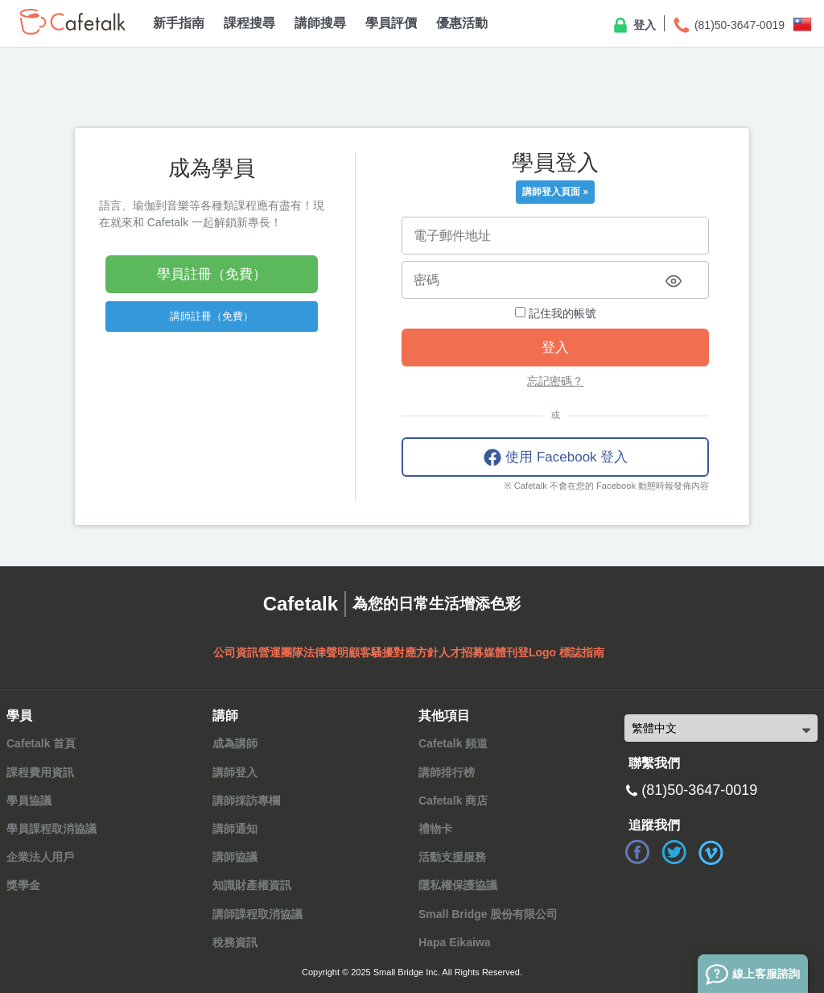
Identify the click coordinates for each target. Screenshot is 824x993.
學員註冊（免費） (211, 274)
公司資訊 (235, 652)
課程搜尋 (249, 23)
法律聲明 (325, 652)
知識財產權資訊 (251, 885)
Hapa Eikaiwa (454, 942)
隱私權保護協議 (457, 885)
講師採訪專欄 (246, 800)
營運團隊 (280, 652)
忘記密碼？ (555, 380)
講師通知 (235, 828)
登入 (633, 25)
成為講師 (235, 743)
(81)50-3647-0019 (728, 25)
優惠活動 (462, 23)
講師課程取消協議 (257, 914)
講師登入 (235, 772)
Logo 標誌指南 (566, 652)
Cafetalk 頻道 (453, 743)
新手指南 (178, 23)
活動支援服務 (452, 856)
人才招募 (461, 652)
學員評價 (391, 23)
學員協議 (29, 800)
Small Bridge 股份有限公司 (488, 914)
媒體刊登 (506, 652)
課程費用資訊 (40, 772)
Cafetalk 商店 (453, 800)
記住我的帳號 (555, 313)
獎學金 (23, 885)
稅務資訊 (235, 942)
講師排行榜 (446, 772)
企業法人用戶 (40, 856)
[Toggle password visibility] (673, 281)
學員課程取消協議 (51, 828)
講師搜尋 (320, 23)
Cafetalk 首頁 (41, 743)
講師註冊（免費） (211, 316)
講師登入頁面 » (555, 191)
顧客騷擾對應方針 (393, 652)
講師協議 (235, 856)
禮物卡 (435, 828)
